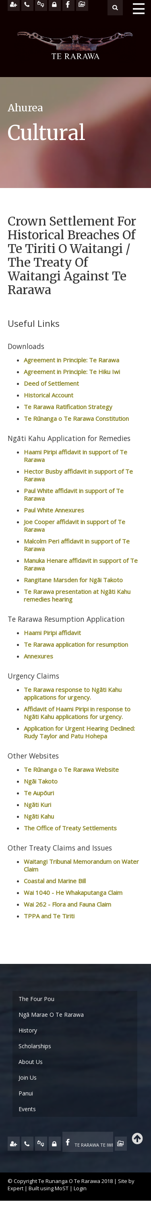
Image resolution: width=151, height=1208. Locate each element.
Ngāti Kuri (37, 804)
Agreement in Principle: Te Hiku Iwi (72, 372)
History (28, 1030)
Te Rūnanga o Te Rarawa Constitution (76, 418)
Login (80, 1188)
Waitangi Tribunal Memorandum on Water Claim (81, 865)
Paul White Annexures (55, 510)
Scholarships (35, 1046)
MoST (61, 1188)
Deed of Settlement (51, 383)
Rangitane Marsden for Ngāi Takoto (74, 580)
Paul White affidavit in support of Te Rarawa (74, 494)
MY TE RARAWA (55, 1144)
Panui (26, 1093)
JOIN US (14, 1144)
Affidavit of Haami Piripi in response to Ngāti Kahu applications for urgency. (77, 713)
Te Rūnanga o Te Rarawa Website (71, 769)
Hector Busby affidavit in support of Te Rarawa (78, 475)
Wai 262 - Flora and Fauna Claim (67, 904)
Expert (15, 1188)
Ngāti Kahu (39, 816)
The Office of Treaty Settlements (70, 828)
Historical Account (48, 395)
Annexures (38, 656)
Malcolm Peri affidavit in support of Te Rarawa (77, 545)
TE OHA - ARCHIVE (121, 1144)
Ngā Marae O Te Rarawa (51, 1014)
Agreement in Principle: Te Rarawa (71, 360)
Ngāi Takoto (41, 781)
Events (27, 1109)
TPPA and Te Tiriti (49, 916)
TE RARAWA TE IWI (93, 1145)
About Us (31, 1062)
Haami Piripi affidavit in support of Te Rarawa (75, 456)
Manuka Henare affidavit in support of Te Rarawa (81, 564)
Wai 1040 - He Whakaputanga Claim (73, 892)
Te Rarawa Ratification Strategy (68, 407)
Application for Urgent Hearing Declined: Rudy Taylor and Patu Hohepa (79, 732)
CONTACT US (27, 1144)
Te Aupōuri (39, 793)
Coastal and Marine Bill (55, 881)
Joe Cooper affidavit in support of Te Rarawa (74, 525)
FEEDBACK (41, 1144)
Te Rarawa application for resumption (76, 644)
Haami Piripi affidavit (52, 633)
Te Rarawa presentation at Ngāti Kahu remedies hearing (77, 595)
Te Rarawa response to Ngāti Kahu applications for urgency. (73, 693)
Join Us (28, 1077)
